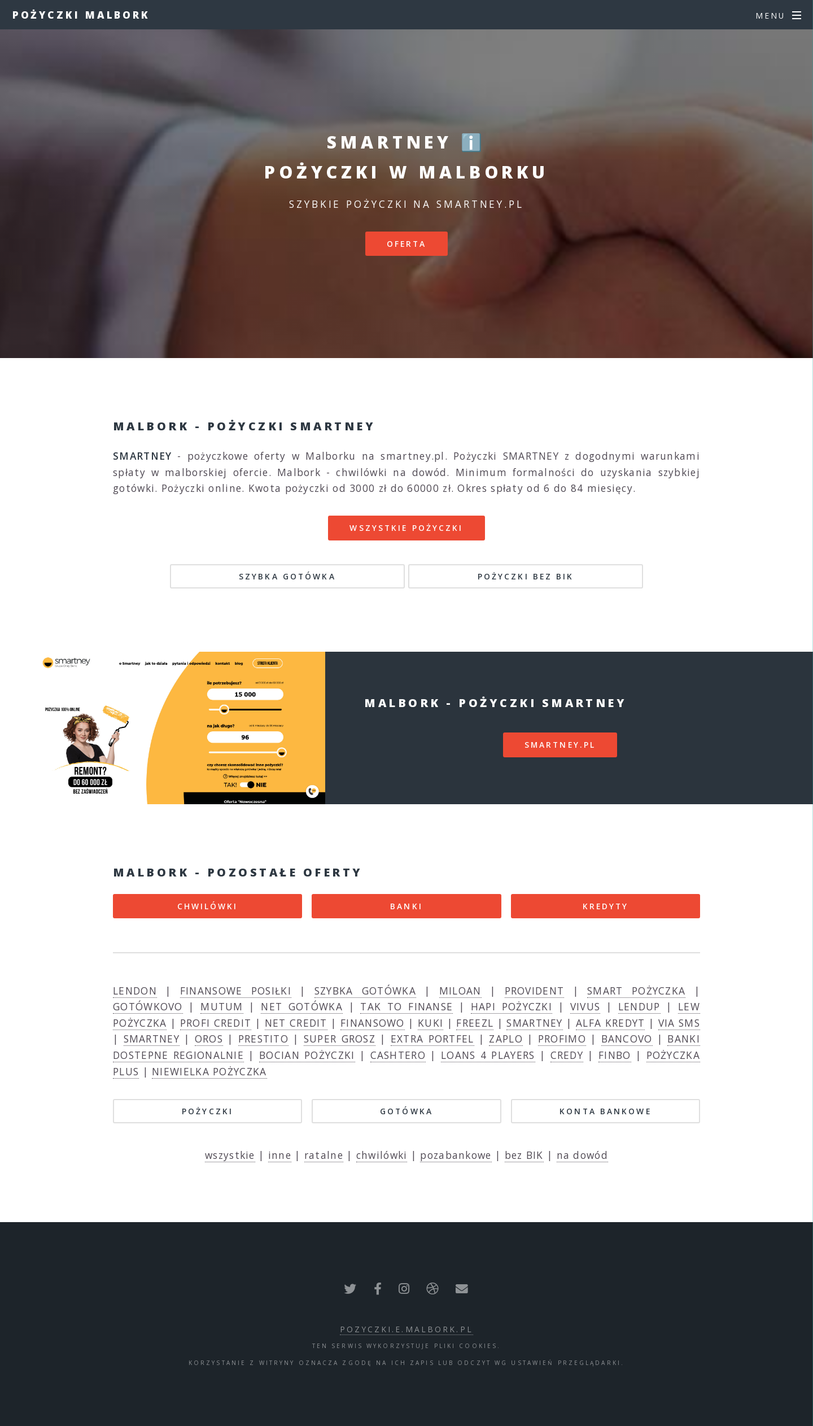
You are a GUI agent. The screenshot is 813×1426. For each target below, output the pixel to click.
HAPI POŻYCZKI (511, 1006)
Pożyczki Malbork (81, 14)
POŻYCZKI (207, 1111)
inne (279, 1155)
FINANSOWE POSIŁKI (235, 990)
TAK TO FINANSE (406, 1006)
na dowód (582, 1155)
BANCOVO (627, 1038)
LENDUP (639, 1006)
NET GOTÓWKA (302, 1006)
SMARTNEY (534, 1023)
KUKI (430, 1023)
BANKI (406, 906)
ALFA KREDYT (610, 1023)
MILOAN (460, 990)
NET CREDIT (296, 1023)
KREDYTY (606, 906)
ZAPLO (506, 1038)
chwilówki (382, 1155)
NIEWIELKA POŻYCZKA (209, 1071)
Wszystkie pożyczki (406, 527)
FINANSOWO (372, 1023)
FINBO (614, 1055)
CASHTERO (398, 1055)
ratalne (323, 1155)
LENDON (135, 990)
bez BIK (524, 1155)
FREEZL (474, 1023)
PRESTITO (263, 1038)
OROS (209, 1038)
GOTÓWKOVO (148, 1006)
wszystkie (230, 1155)
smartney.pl (560, 744)
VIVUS (585, 1006)
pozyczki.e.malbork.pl (406, 1329)
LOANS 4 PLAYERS (488, 1055)
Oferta (407, 243)
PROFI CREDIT (216, 1023)
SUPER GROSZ (339, 1038)
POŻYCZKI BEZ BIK (526, 576)
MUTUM (221, 1006)
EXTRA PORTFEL (432, 1038)
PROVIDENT (535, 990)
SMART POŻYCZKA (636, 990)
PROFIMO (562, 1038)
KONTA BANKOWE (606, 1111)
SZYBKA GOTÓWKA (287, 576)
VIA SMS (679, 1023)
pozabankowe (455, 1155)
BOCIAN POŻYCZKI (307, 1055)
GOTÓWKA (406, 1111)
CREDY (567, 1055)
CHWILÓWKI (207, 906)
